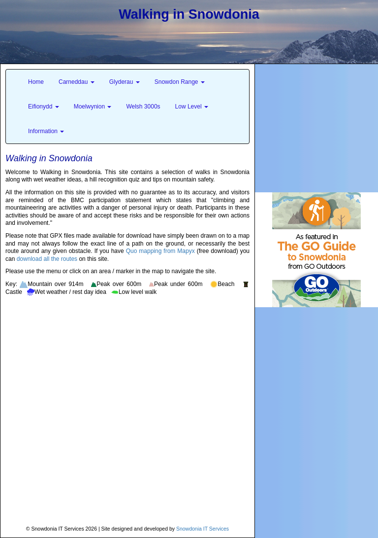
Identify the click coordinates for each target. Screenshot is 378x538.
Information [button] (46, 131)
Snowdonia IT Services (202, 529)
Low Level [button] (191, 106)
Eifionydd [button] (43, 106)
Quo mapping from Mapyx (160, 251)
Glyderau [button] (124, 81)
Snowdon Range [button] (180, 81)
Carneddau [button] (76, 81)
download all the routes (47, 258)
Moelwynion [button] (93, 106)
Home (36, 81)
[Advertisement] (316, 125)
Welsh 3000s (143, 106)
